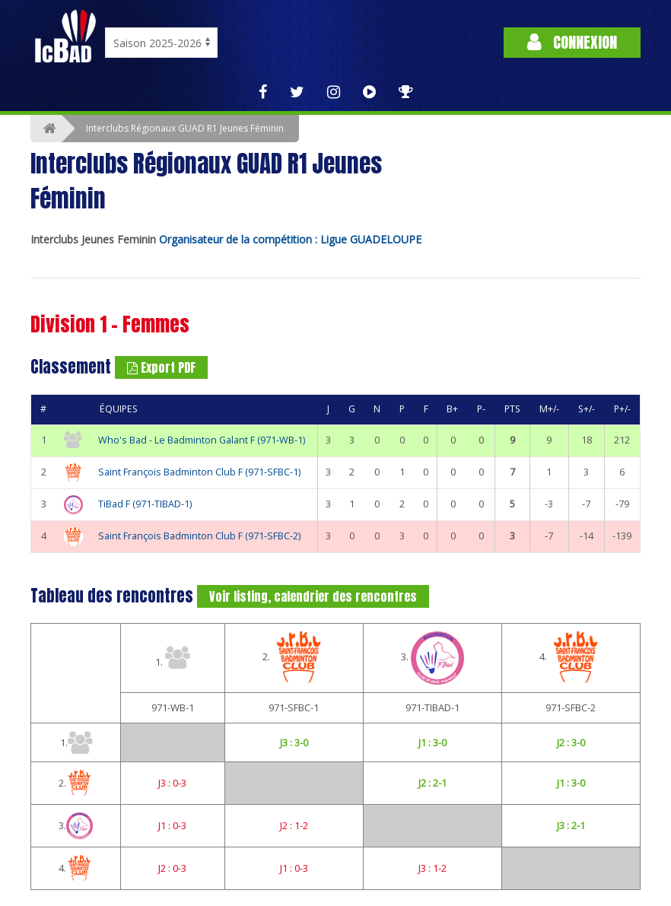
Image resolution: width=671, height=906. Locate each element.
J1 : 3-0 (432, 742)
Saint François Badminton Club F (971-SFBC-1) (199, 472)
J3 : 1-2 (432, 868)
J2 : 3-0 (571, 742)
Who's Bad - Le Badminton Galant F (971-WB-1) (201, 440)
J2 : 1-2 (294, 825)
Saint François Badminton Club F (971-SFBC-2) (199, 535)
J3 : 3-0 (294, 742)
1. (172, 657)
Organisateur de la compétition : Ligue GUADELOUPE (290, 239)
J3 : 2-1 (571, 825)
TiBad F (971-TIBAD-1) (145, 504)
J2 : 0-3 (172, 868)
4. (571, 658)
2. (294, 658)
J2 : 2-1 (432, 783)
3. (432, 658)
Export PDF (161, 367)
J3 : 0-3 (172, 783)
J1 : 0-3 (172, 825)
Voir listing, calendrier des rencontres (313, 596)
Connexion (572, 42)
